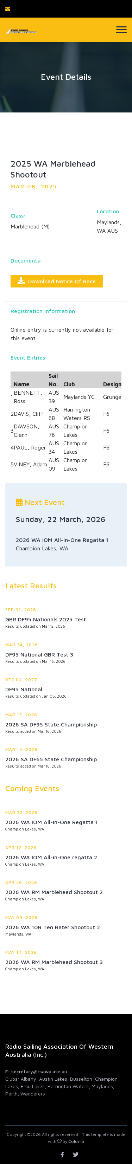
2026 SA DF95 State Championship (51, 724)
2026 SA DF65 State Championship (51, 759)
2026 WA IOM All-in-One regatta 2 (51, 857)
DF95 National (23, 689)
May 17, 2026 (21, 952)
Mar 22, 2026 (21, 812)
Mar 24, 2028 (21, 644)
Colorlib (76, 1141)
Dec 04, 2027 (21, 679)
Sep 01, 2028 (20, 609)
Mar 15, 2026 (21, 714)
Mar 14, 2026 (21, 749)
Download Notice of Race (57, 280)
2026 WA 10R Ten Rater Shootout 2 (52, 927)
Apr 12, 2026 (21, 847)
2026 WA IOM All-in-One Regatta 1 (51, 822)
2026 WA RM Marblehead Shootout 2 (54, 892)
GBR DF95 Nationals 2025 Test (45, 619)
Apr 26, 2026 (21, 882)
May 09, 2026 (21, 917)
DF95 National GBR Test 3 (39, 654)
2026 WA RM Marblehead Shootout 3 (54, 962)
